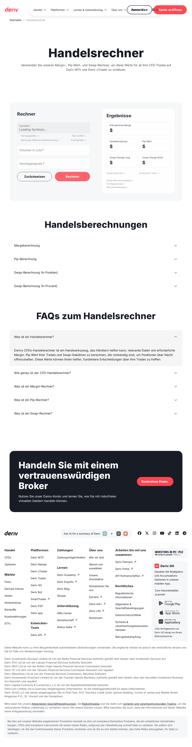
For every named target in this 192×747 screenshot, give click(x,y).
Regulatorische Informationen (124, 595)
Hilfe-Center (64, 613)
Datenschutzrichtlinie (128, 615)
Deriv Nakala (38, 564)
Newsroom (95, 617)
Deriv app (37, 613)
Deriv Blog (63, 588)
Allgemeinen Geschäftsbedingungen (54, 703)
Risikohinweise (91, 703)
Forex (7, 581)
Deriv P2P (37, 606)
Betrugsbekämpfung (128, 636)
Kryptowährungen (15, 616)
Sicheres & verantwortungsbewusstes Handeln (131, 625)
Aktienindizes (12, 602)
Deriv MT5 (37, 557)
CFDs (7, 557)
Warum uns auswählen (96, 566)
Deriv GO (36, 585)
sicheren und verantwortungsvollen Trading (149, 703)
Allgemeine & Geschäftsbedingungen (129, 606)
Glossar (61, 595)
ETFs (7, 623)
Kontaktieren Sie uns (99, 588)
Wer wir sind (96, 557)
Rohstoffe (10, 609)
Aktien (8, 595)
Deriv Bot (36, 592)
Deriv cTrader (39, 571)
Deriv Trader (38, 578)
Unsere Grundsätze (96, 577)
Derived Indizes (14, 588)
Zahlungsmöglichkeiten (71, 557)
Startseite (15, 20)
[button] (39, 10)
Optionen (10, 564)
